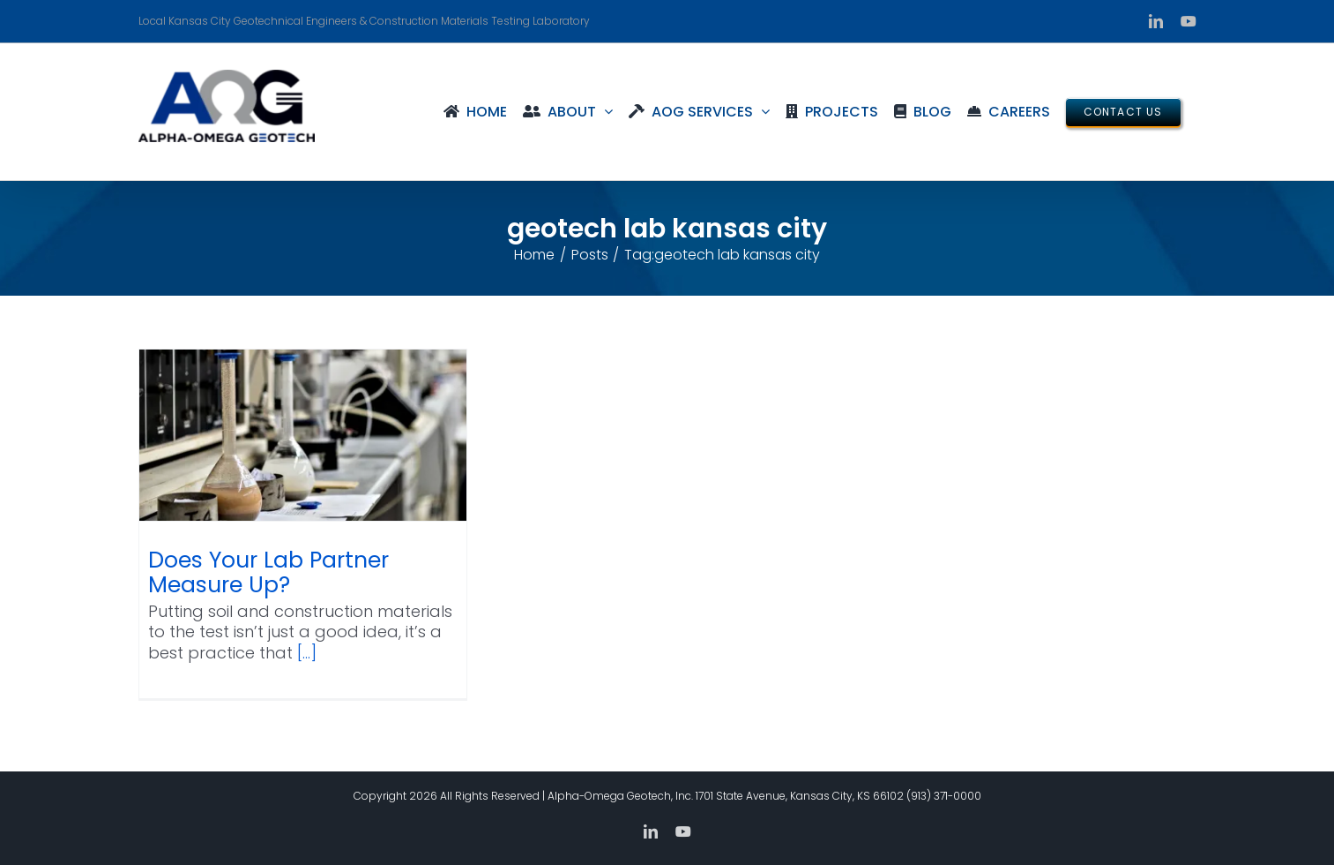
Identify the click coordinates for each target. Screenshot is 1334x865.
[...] (307, 653)
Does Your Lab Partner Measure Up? (268, 572)
